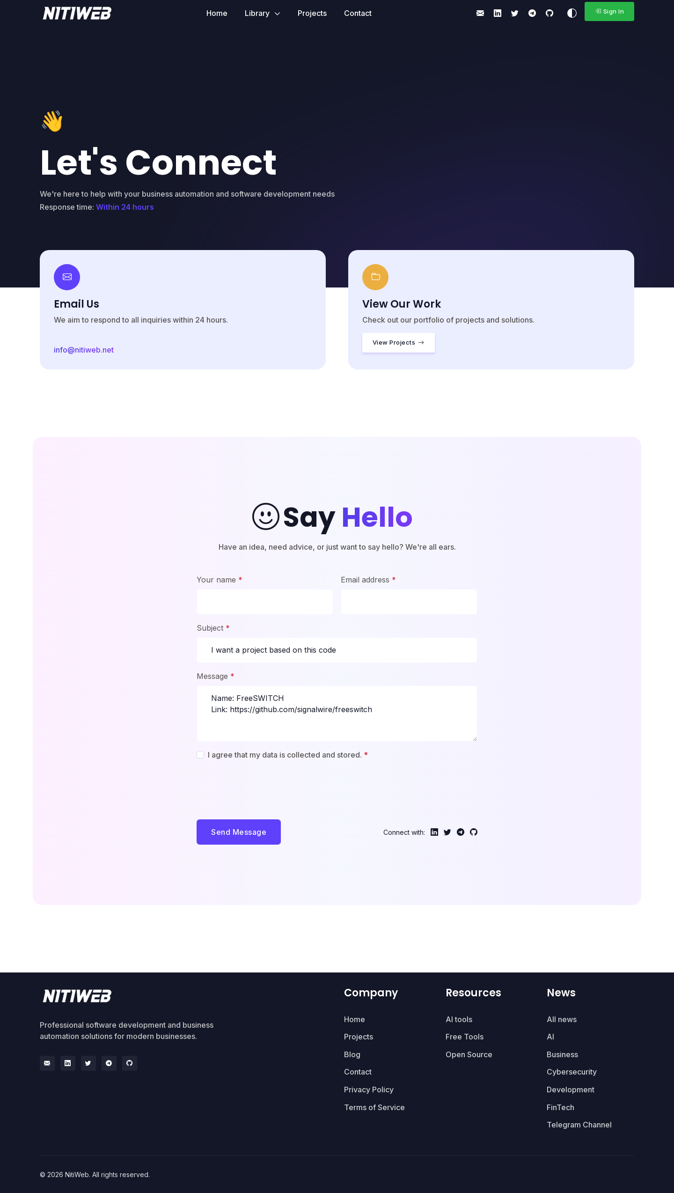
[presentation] (268, 787)
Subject (213, 628)
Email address (368, 579)
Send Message (238, 832)
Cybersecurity (572, 1071)
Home (216, 13)
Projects (312, 13)
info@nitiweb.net (84, 349)
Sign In (609, 11)
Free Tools (465, 1036)
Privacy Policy (369, 1089)
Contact (358, 13)
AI (550, 1036)
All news (562, 1019)
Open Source (469, 1054)
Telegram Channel (579, 1124)
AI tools (459, 1019)
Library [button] (258, 13)
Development (570, 1089)
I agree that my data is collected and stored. (288, 754)
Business (562, 1054)
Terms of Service (374, 1107)
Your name (219, 579)
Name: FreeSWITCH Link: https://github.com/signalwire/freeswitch (337, 713)
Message (215, 676)
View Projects (399, 342)
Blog (352, 1054)
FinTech (560, 1107)
